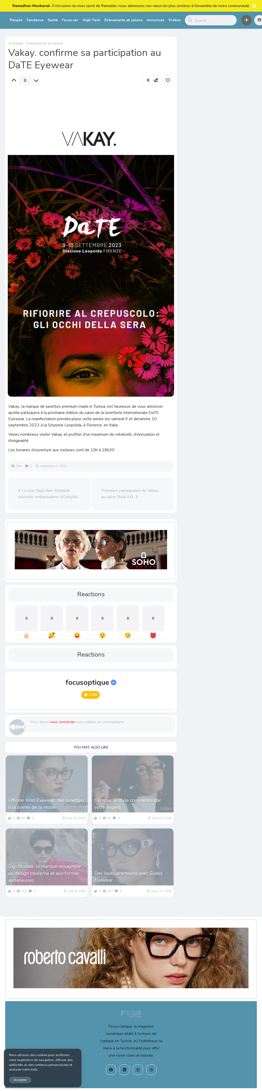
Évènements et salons (123, 20)
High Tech (91, 20)
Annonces (155, 20)
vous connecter (62, 721)
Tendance (34, 20)
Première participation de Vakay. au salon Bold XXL (130, 494)
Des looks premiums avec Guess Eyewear (128, 876)
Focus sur (70, 20)
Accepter (20, 1080)
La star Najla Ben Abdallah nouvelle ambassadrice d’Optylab (48, 494)
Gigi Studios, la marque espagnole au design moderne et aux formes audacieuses (44, 873)
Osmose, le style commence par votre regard (127, 803)
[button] (246, 20)
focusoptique (90, 682)
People (16, 20)
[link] (168, 80)
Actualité (15, 43)
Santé (53, 20)
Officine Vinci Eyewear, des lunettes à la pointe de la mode (45, 803)
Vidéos (174, 20)
